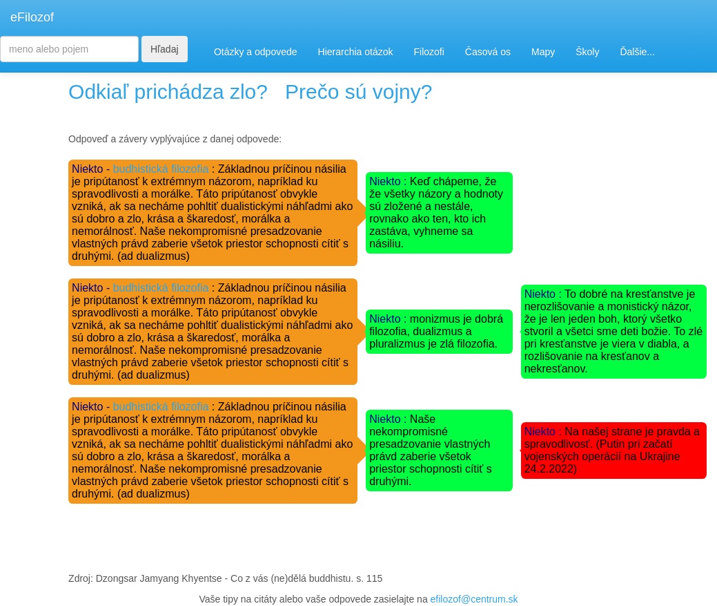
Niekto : (389, 181)
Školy (587, 51)
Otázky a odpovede (255, 51)
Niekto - (92, 169)
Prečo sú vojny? (358, 91)
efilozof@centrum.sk (474, 599)
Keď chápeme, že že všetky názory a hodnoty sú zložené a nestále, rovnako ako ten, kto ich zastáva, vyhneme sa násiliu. (436, 212)
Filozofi (428, 51)
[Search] (69, 49)
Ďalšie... (637, 51)
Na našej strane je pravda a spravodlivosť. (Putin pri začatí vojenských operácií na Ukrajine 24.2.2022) (612, 450)
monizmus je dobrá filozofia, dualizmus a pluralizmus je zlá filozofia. (436, 331)
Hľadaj (164, 49)
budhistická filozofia (161, 169)
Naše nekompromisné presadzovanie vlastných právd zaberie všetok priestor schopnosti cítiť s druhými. (430, 450)
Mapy (543, 51)
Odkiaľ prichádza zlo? (168, 91)
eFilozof (32, 17)
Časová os (488, 51)
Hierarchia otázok (355, 51)
